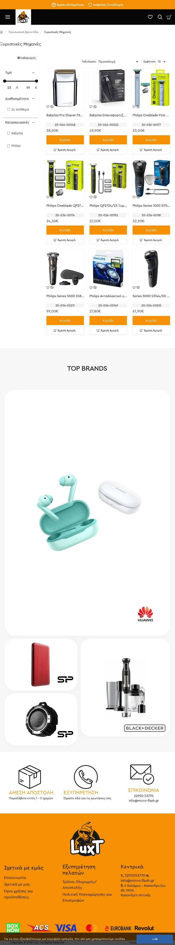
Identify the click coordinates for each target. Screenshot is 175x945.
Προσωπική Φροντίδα (23, 32)
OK (156, 939)
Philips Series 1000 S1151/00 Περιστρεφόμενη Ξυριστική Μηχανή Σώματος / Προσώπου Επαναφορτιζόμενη (151, 205)
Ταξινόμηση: (89, 61)
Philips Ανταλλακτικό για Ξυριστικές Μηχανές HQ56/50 (108, 296)
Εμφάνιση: (150, 61)
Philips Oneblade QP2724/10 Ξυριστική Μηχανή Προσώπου (65, 205)
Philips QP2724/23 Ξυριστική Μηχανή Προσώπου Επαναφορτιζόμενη (108, 205)
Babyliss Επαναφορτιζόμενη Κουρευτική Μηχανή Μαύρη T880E (108, 115)
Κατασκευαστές (17, 122)
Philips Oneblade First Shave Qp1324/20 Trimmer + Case (151, 115)
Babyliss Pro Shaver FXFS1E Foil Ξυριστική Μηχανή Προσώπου (65, 115)
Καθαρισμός (28, 57)
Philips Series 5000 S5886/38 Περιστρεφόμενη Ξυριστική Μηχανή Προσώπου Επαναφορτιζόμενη (65, 296)
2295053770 (133, 874)
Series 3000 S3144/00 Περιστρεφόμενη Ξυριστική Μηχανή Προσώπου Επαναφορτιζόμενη (151, 296)
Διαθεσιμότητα (17, 98)
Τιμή (8, 72)
